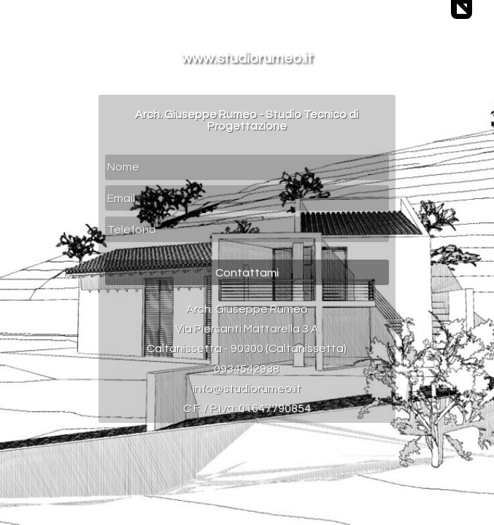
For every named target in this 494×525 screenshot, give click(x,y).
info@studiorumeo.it (247, 388)
